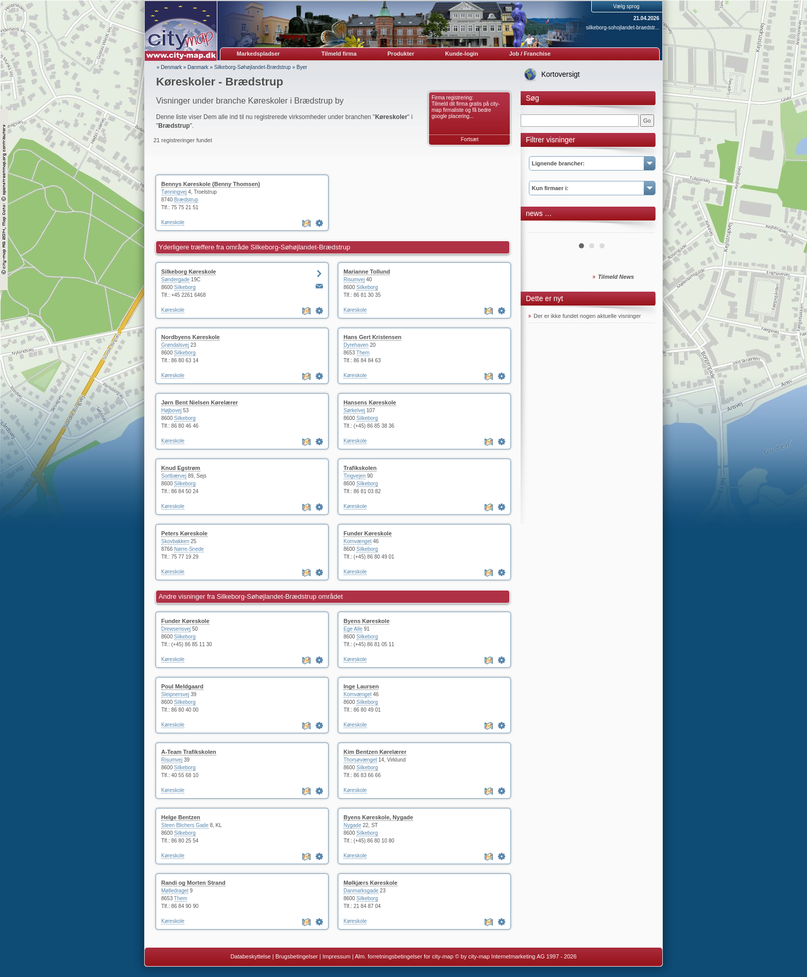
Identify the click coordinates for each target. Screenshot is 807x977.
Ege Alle (353, 629)
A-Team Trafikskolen (188, 752)
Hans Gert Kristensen (372, 337)
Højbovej (171, 410)
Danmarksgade (361, 891)
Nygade (352, 825)
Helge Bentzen (180, 817)
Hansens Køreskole (370, 402)
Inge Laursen (361, 686)
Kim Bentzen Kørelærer (375, 752)
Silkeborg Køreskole (188, 271)
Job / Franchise (530, 53)
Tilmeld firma (338, 53)
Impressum (336, 956)
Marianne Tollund (367, 271)
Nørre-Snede (189, 549)
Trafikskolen (360, 468)
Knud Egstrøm (180, 468)
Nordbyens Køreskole (190, 337)
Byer (302, 67)
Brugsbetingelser (297, 956)
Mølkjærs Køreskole (371, 883)
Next (641, 229)
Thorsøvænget (360, 760)
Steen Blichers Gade (185, 825)
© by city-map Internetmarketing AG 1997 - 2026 (515, 956)
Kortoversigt (560, 74)
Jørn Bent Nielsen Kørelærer (199, 402)
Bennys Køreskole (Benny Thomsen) (210, 184)
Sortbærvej (173, 476)
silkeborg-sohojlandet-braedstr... (622, 27)
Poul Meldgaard (182, 686)
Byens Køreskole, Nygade (378, 817)
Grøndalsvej (175, 345)
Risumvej (354, 279)
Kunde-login (461, 53)
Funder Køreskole (368, 533)
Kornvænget (357, 541)
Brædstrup (186, 200)
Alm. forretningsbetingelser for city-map (404, 956)
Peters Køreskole (184, 533)
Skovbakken (175, 541)
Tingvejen (355, 476)
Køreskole (172, 222)
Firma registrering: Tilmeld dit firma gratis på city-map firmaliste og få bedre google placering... (466, 107)
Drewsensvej (176, 629)
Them (363, 353)
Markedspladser (258, 53)
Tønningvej (173, 192)
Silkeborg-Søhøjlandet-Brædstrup (252, 67)
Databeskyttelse (250, 956)
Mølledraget (174, 891)
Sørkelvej (354, 410)
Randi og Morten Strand (193, 883)
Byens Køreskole (366, 621)
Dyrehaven (356, 345)
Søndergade (175, 279)
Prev (542, 229)
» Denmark (169, 67)
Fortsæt (469, 139)
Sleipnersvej (175, 694)
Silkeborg (185, 287)
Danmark (198, 67)
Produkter (400, 53)
